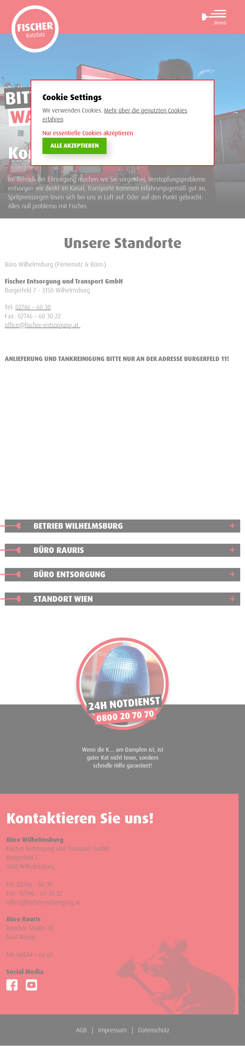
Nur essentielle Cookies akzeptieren (87, 133)
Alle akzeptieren (74, 146)
